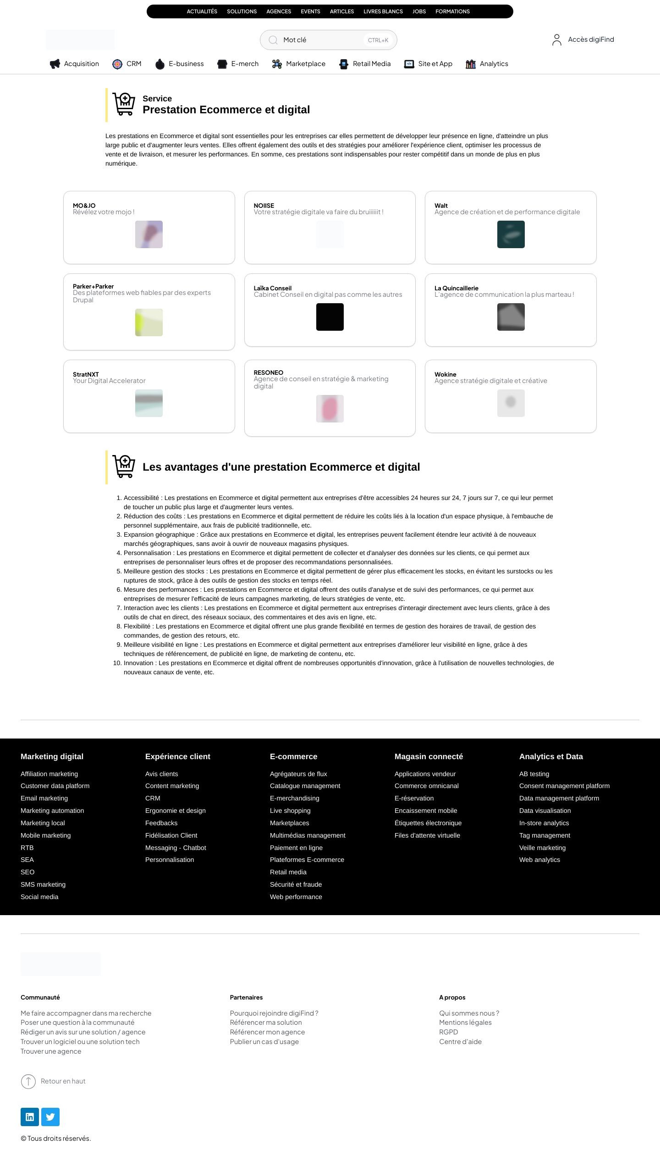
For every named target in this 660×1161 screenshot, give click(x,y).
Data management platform (559, 798)
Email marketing (44, 798)
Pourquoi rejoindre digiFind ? (274, 1013)
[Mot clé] (328, 40)
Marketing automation (52, 811)
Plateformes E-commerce (307, 860)
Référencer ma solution (266, 1023)
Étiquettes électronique (428, 823)
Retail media (288, 872)
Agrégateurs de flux (298, 774)
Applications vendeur (425, 774)
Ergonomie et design (175, 811)
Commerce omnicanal (427, 786)
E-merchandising (294, 798)
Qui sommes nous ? (469, 1013)
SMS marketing (43, 885)
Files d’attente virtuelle (427, 835)
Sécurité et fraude (296, 885)
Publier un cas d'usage (264, 1042)
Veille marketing (542, 848)
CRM (152, 798)
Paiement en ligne (296, 848)
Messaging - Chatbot (175, 848)
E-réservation (414, 798)
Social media (39, 897)
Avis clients (161, 774)
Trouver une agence (51, 1051)
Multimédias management (308, 835)
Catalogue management (305, 786)
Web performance (296, 897)
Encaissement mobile (426, 811)
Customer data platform (55, 786)
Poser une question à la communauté (78, 1023)
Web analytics (539, 860)
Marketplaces (289, 823)
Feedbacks (161, 823)
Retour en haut (53, 1081)
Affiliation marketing (49, 774)
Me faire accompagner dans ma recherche (86, 1013)
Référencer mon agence (267, 1032)
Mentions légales (465, 1023)
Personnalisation (169, 860)
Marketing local (43, 823)
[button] (581, 40)
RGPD (448, 1032)
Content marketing (172, 786)
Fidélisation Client (171, 835)
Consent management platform (564, 786)
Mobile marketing (46, 835)
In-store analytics (544, 823)
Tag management (544, 835)
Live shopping (290, 811)
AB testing (534, 774)
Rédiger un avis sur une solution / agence (83, 1032)
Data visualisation (545, 811)
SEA (27, 860)
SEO (27, 872)
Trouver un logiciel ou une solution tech (80, 1042)
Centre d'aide (460, 1042)
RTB (27, 848)
